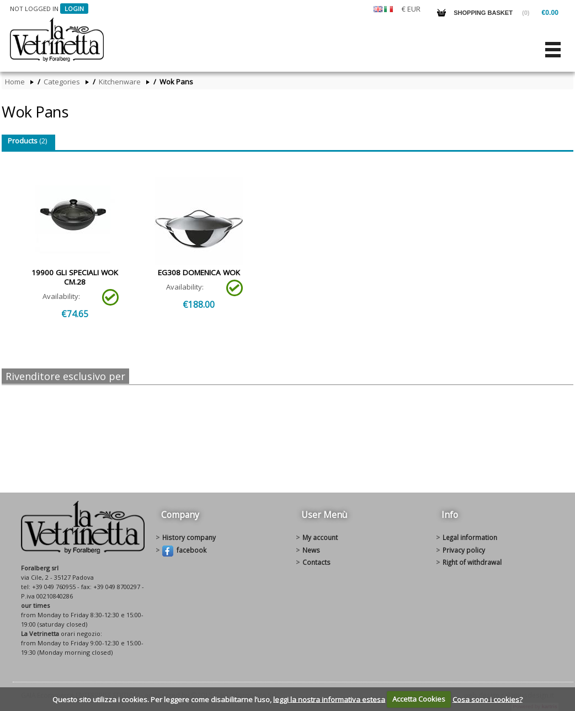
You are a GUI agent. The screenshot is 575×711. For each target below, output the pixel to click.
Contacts (316, 562)
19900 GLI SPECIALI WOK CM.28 (74, 277)
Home (15, 82)
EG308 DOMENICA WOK (199, 272)
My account (320, 537)
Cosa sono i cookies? (487, 699)
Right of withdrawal (472, 562)
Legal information (470, 537)
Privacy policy (464, 550)
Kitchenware (120, 82)
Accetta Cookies (418, 699)
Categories (62, 82)
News (311, 550)
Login (74, 8)
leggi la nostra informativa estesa (329, 699)
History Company (189, 537)
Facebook (184, 551)
